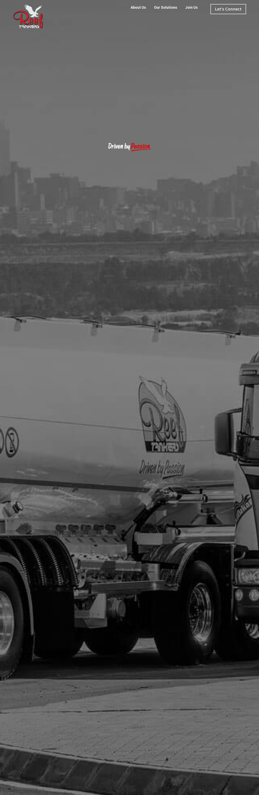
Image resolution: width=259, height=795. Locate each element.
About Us (138, 7)
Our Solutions (165, 7)
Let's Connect (228, 9)
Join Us (191, 7)
